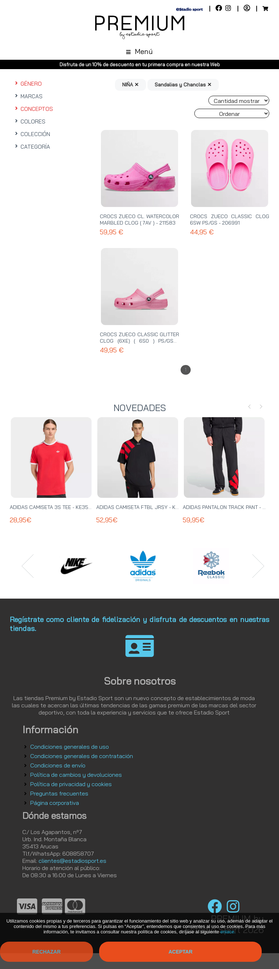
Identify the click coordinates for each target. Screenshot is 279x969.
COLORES (29, 121)
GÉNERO (27, 83)
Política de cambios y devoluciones (76, 774)
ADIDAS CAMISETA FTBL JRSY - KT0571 (142, 507)
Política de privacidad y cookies (71, 784)
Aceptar (180, 952)
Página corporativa (54, 802)
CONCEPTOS (33, 108)
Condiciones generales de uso (69, 746)
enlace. (227, 931)
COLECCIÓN (31, 134)
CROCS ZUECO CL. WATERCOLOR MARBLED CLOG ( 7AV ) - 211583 (139, 219)
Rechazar (46, 952)
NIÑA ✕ (130, 84)
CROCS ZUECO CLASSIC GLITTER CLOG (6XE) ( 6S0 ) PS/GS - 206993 (139, 341)
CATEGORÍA (31, 146)
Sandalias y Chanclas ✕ (183, 84)
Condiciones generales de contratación (81, 756)
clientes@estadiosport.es (72, 860)
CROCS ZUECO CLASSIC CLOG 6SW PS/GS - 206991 (229, 219)
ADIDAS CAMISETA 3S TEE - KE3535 (52, 507)
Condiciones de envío (57, 765)
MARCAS (28, 96)
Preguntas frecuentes (59, 793)
